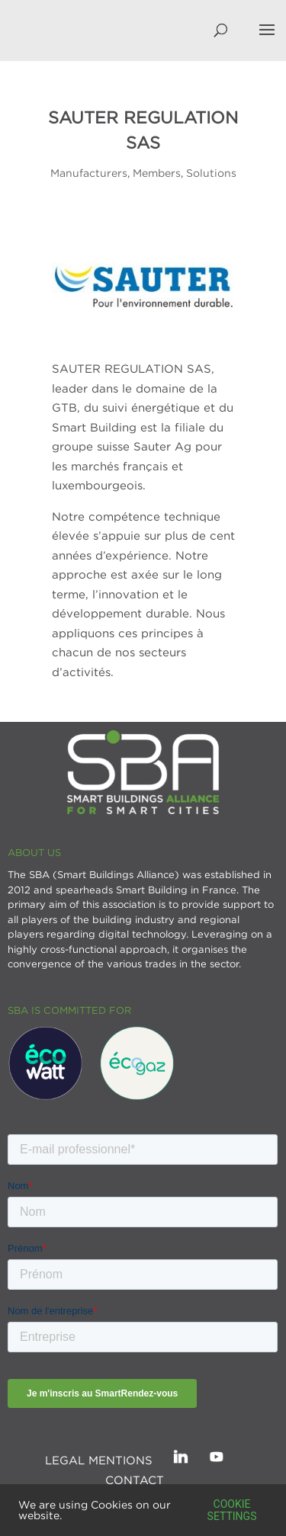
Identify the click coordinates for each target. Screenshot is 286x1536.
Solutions (211, 172)
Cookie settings (232, 1510)
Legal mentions (99, 1460)
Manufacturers (88, 172)
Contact (134, 1479)
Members (157, 172)
